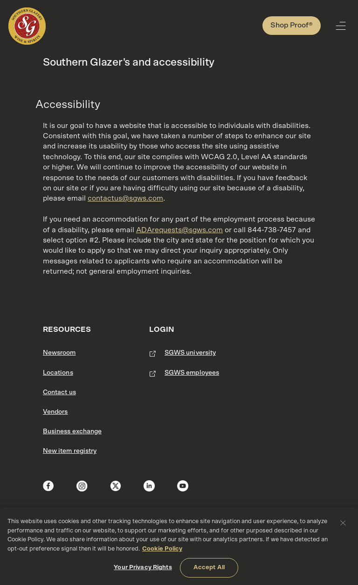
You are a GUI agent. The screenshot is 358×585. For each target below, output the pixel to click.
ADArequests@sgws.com (179, 230)
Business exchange (72, 431)
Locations (58, 373)
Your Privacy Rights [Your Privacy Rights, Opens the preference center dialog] (143, 568)
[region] (179, 546)
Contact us (59, 392)
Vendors (55, 412)
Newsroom (59, 353)
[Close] (343, 522)
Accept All (209, 568)
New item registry (69, 451)
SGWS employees (192, 373)
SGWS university (190, 353)
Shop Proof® (291, 25)
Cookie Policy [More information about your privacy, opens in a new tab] (162, 549)
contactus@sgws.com (125, 198)
